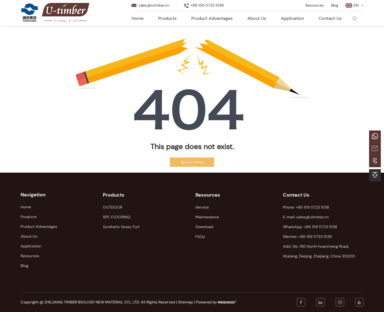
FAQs (200, 236)
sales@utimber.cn (155, 5)
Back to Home (192, 162)
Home (138, 18)
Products (167, 18)
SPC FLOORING (116, 216)
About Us (256, 18)
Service (202, 207)
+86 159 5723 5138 (320, 226)
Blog (334, 5)
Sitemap (185, 302)
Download (204, 226)
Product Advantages (212, 18)
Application (292, 18)
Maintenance (207, 216)
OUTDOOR (112, 207)
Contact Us (330, 18)
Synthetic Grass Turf (121, 226)
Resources (313, 5)
